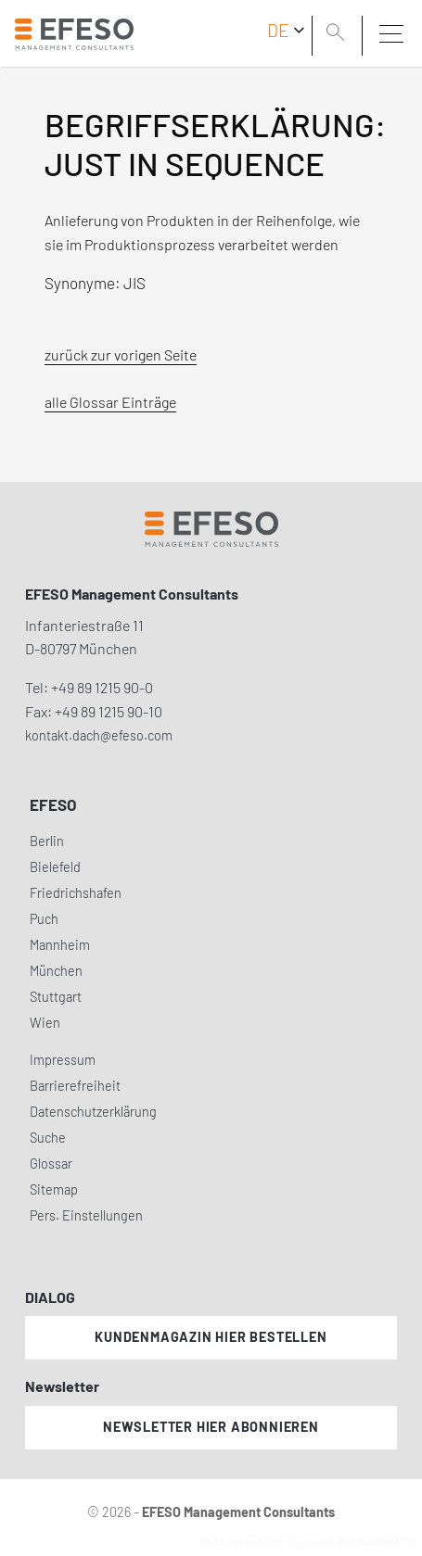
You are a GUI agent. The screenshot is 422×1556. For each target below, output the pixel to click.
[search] (338, 34)
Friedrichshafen (75, 893)
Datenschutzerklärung (93, 1112)
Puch (44, 919)
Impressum (63, 1060)
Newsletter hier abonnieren (211, 1427)
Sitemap (54, 1189)
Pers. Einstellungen (86, 1215)
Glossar (51, 1163)
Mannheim (60, 945)
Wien (45, 1023)
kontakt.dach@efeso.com (99, 735)
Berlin (47, 841)
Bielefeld (55, 867)
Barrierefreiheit (75, 1086)
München (56, 971)
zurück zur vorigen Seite (121, 354)
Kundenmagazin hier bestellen (210, 1337)
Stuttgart (56, 997)
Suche (48, 1137)
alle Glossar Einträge (110, 402)
